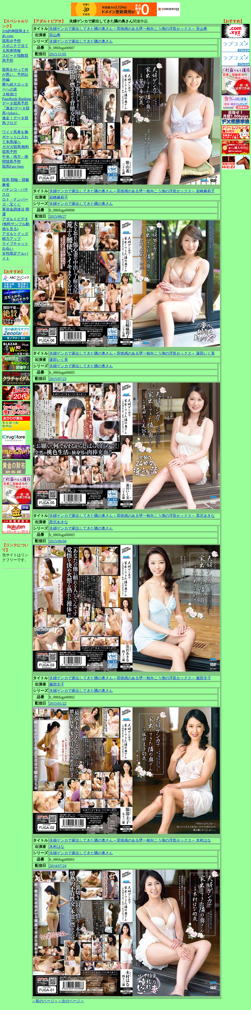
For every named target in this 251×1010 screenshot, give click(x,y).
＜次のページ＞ (71, 1001)
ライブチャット (15, 244)
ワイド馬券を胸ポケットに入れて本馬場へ (15, 137)
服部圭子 (56, 684)
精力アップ (11, 239)
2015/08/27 (57, 216)
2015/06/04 (57, 541)
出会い (7, 249)
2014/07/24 (57, 866)
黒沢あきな (58, 522)
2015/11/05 (57, 54)
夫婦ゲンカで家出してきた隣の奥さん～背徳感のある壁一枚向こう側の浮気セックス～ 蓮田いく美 (132, 353)
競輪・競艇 (20, 180)
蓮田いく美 (58, 360)
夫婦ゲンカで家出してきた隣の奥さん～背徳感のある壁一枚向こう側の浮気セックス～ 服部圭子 (130, 678)
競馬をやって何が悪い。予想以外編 (15, 74)
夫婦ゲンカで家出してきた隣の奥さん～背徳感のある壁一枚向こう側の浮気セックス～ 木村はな (130, 840)
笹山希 (55, 35)
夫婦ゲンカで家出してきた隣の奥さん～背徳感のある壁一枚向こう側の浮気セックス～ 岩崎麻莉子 (132, 191)
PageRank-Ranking (16, 99)
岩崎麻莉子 (58, 197)
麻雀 (6, 185)
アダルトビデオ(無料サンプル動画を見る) (15, 224)
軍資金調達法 (13, 209)
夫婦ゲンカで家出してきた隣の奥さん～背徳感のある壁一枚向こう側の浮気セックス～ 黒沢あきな (132, 516)
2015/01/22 (57, 703)
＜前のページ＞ (45, 1001)
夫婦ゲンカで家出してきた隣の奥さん (81, 41)
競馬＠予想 (11, 41)
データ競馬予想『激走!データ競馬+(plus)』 (15, 108)
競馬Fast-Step (13, 166)
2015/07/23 (57, 379)
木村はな (56, 847)
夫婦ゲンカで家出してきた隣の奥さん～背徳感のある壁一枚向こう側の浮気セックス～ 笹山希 (128, 29)
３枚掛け (9, 94)
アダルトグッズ (15, 234)
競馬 (6, 180)
